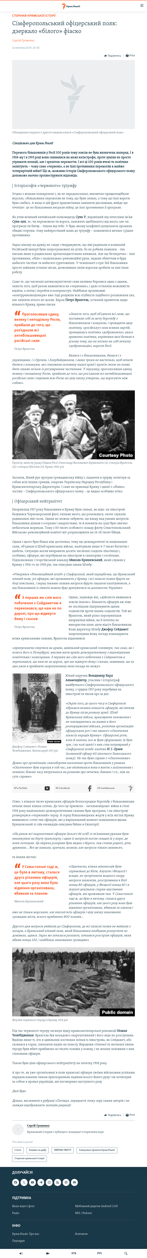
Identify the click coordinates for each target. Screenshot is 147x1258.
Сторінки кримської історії (34, 16)
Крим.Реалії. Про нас (25, 1234)
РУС (99, 1253)
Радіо (15, 1213)
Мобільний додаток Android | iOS (96, 1206)
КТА (74, 1253)
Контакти (81, 1234)
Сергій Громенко (23, 40)
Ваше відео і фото (23, 1206)
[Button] (112, 56)
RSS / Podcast (83, 1213)
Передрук (18, 1240)
